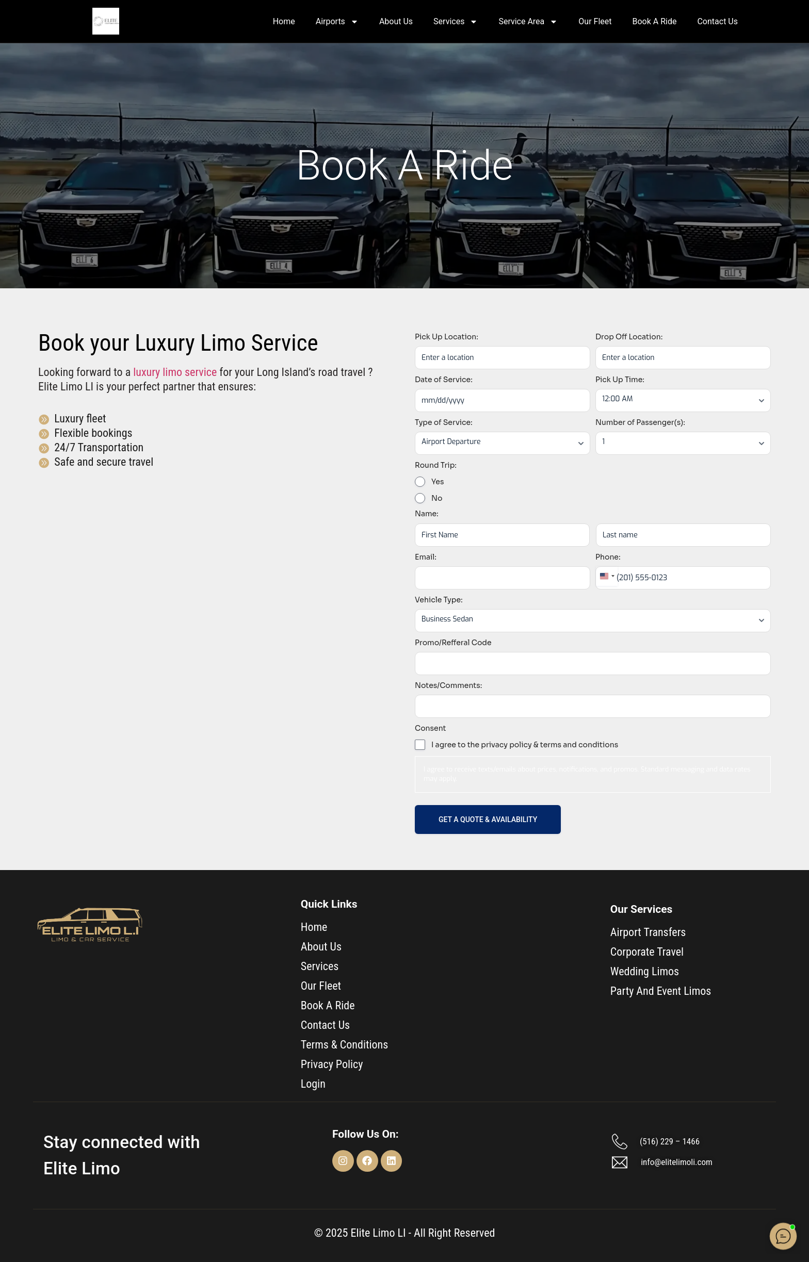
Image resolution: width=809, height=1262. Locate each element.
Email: (425, 557)
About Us (396, 21)
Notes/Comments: (448, 685)
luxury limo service (175, 372)
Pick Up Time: (619, 379)
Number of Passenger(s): (640, 422)
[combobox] (607, 576)
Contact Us (717, 21)
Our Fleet (594, 21)
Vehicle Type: (439, 599)
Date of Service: (444, 379)
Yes (437, 481)
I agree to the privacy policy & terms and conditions (524, 744)
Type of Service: (444, 422)
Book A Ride (654, 21)
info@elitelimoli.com (677, 1162)
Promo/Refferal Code (453, 642)
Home (284, 21)
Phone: (608, 557)
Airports (337, 21)
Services (455, 21)
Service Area (528, 21)
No (436, 498)
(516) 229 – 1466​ (670, 1141)
